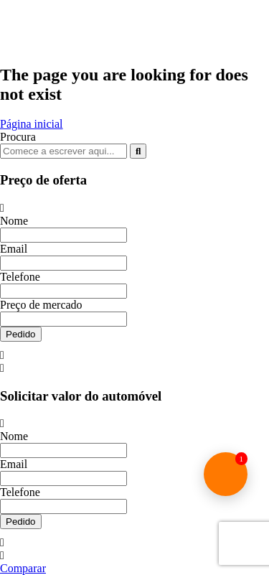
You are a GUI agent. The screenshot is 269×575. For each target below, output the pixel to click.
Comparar (23, 568)
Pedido (21, 334)
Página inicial (31, 124)
